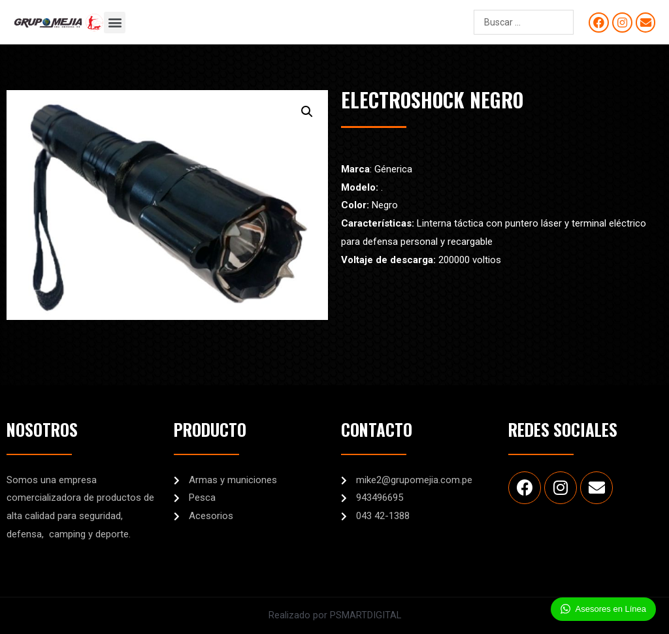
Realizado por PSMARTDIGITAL (334, 615)
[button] (114, 22)
